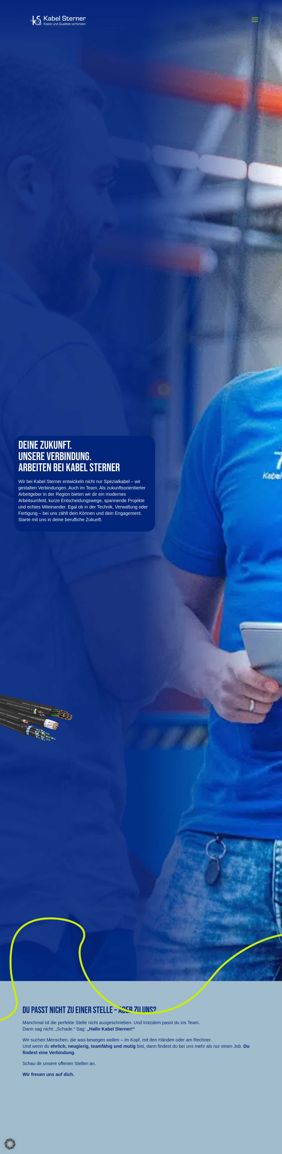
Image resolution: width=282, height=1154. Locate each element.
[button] (10, 1144)
